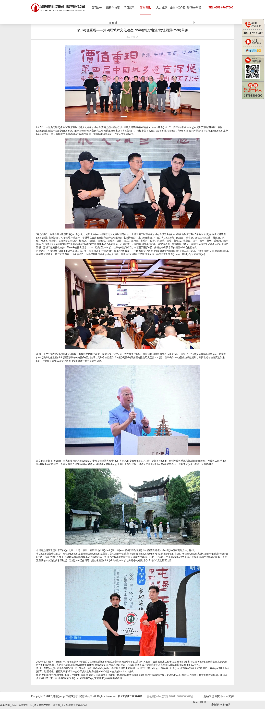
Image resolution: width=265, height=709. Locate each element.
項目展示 (129, 7)
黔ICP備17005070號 (130, 696)
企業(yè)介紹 (178, 7)
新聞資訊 (145, 7)
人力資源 (161, 7)
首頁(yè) (97, 7)
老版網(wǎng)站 (221, 704)
